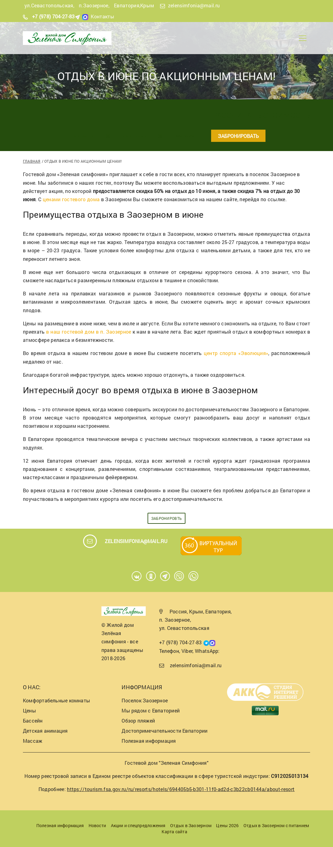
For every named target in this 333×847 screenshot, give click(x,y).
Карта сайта (174, 831)
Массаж (32, 741)
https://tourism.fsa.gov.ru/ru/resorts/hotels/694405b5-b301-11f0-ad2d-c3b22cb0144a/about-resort (181, 789)
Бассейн (33, 720)
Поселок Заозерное (145, 700)
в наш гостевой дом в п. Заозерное (88, 331)
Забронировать (238, 136)
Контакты (102, 16)
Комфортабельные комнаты (56, 700)
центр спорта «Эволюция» (236, 353)
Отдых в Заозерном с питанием (276, 825)
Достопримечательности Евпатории (164, 730)
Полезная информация (149, 741)
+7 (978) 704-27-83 (53, 16)
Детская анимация (45, 730)
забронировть (166, 518)
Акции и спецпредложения (138, 825)
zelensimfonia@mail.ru (194, 5)
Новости (97, 825)
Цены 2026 (227, 825)
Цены (29, 710)
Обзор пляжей (138, 720)
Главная (32, 161)
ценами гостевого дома (71, 199)
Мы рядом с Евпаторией (151, 710)
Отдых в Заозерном (190, 825)
